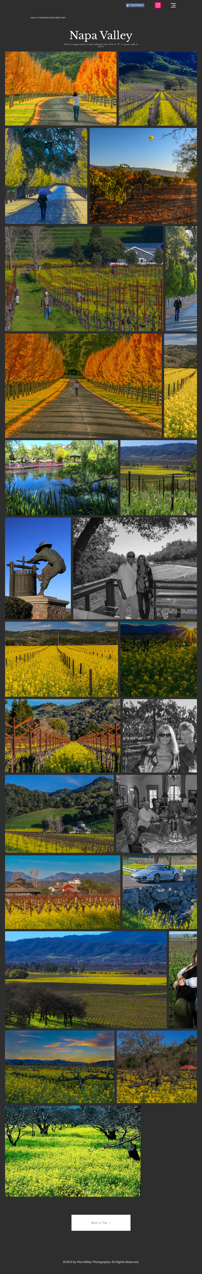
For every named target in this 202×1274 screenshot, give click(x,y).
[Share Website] (135, 5)
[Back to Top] (101, 1223)
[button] (173, 5)
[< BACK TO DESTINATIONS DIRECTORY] (48, 17)
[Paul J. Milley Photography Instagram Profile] (158, 5)
